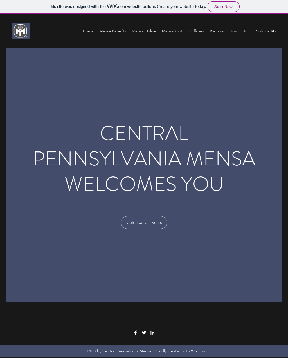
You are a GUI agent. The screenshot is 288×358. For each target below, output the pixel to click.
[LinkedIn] (152, 332)
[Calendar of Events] (144, 222)
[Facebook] (135, 332)
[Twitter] (144, 332)
